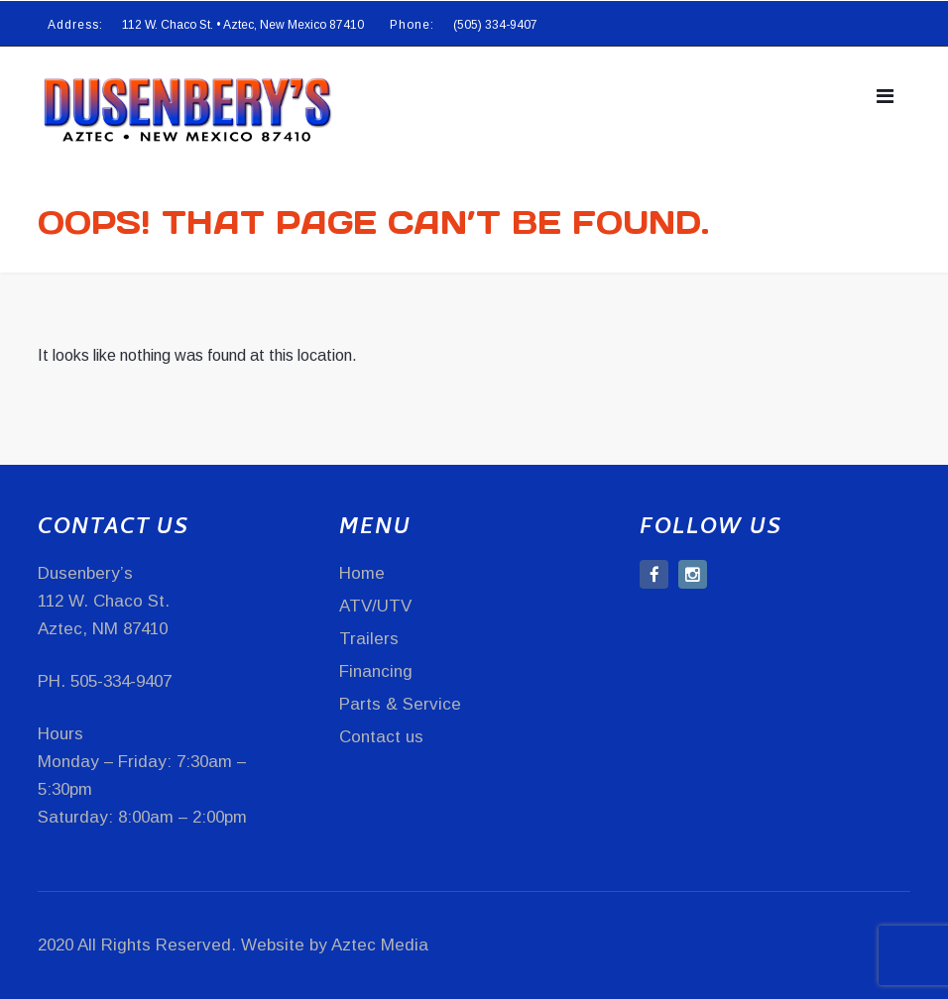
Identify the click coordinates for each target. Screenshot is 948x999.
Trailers (369, 638)
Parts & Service (400, 704)
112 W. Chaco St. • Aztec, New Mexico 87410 (243, 25)
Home (362, 573)
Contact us (381, 736)
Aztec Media (379, 945)
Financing (376, 671)
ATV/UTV (375, 606)
